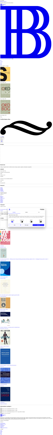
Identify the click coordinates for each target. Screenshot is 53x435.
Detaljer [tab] (26, 212)
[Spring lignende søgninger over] (26, 194)
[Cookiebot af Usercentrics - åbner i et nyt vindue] (40, 209)
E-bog (3, 138)
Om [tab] (38, 212)
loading (1, 139)
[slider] (26, 91)
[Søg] (26, 60)
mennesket (1, 190)
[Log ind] (26, 61)
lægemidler (1, 189)
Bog (1, 138)
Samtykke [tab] (14, 212)
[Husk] (26, 63)
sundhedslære (2, 191)
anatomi (1, 187)
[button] (26, 177)
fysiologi (1, 188)
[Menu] (26, 64)
